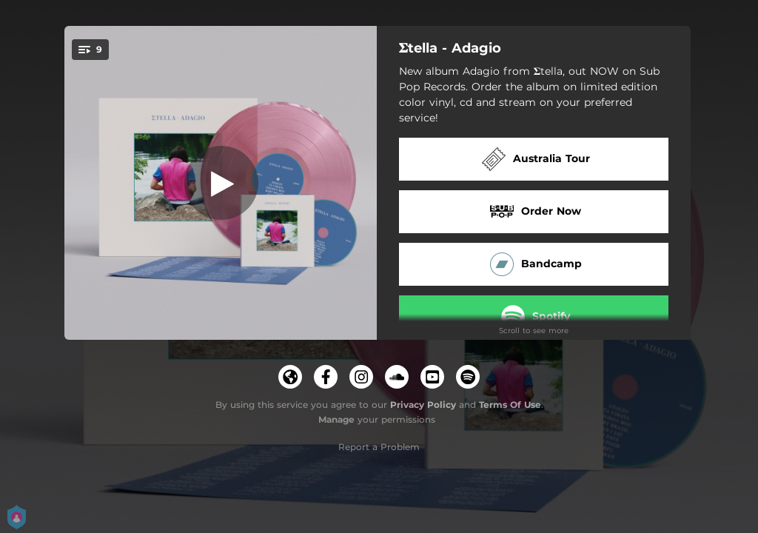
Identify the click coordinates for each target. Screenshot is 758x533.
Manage (336, 419)
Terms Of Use (510, 404)
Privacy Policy (423, 404)
